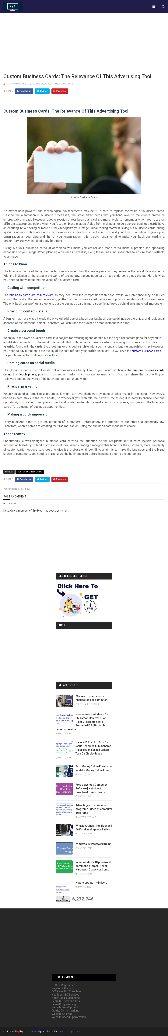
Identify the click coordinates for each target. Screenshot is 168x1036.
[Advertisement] (84, 42)
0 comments (66, 83)
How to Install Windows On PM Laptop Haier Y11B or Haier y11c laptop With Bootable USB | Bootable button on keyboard (82, 722)
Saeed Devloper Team (69, 1031)
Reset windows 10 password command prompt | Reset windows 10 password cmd (93, 866)
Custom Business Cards (29, 472)
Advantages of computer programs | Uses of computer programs (93, 809)
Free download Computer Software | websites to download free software (91, 788)
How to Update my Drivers (91, 882)
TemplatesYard (31, 1031)
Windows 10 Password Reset (93, 843)
